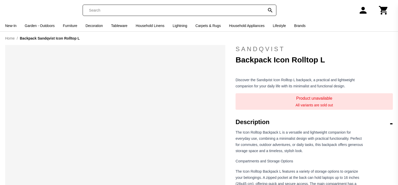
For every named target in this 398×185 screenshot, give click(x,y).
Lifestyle (279, 26)
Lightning (180, 26)
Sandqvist (314, 49)
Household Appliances (247, 26)
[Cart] (383, 10)
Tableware (119, 26)
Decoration (94, 26)
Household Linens (150, 26)
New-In (10, 26)
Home (10, 38)
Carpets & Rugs (208, 26)
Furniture (70, 26)
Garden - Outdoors (40, 26)
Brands (299, 26)
